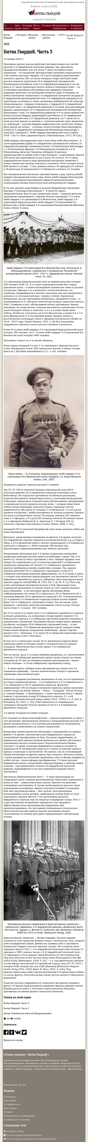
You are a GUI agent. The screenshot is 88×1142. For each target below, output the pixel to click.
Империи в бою (14, 1131)
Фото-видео (36, 27)
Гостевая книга (27, 27)
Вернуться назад (13, 1040)
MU (24, 1084)
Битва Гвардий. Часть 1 (16, 1003)
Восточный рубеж (49, 36)
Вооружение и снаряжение (60, 27)
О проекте (9, 27)
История (46, 25)
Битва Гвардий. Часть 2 (16, 1008)
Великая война (33, 36)
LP (20, 1084)
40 (7, 1018)
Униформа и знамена (76, 27)
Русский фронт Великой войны (22, 1135)
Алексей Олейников (44, 19)
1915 (62, 35)
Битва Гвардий (8, 36)
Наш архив (18, 27)
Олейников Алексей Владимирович (31, 1013)
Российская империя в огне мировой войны (30, 1138)
